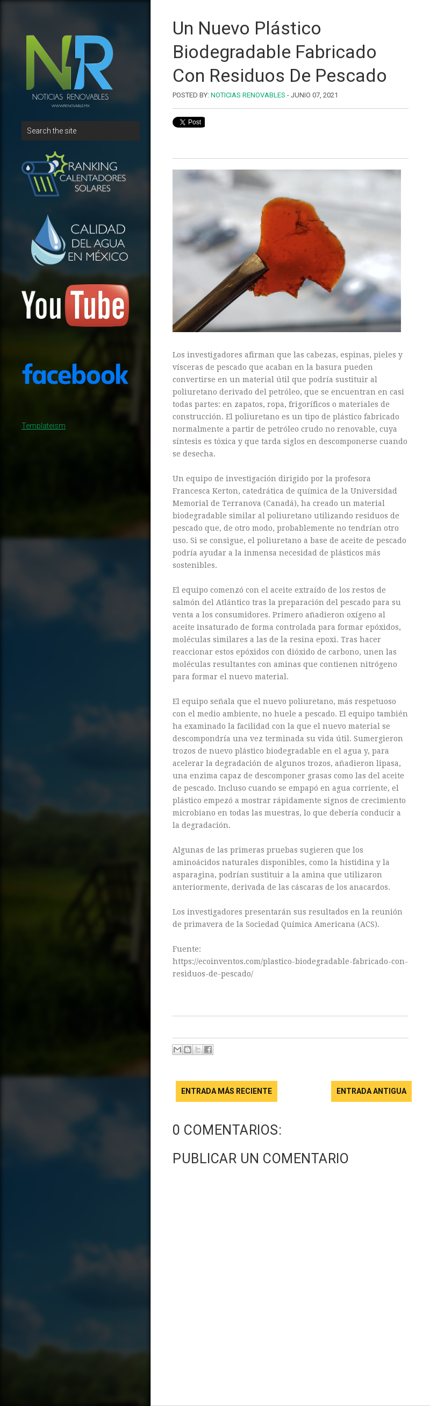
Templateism (44, 425)
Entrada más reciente (226, 1091)
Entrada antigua (371, 1091)
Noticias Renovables (248, 95)
